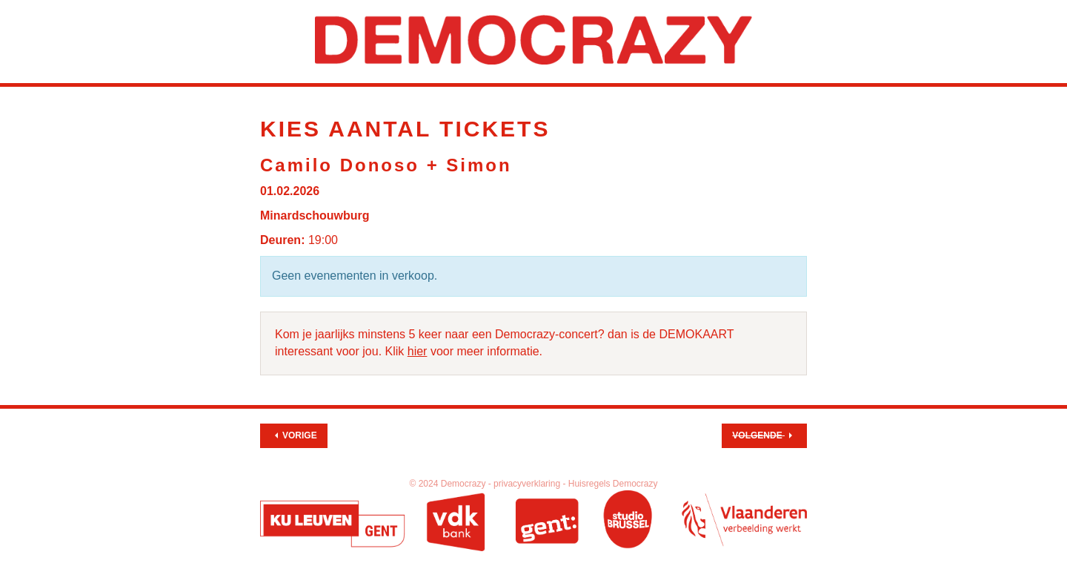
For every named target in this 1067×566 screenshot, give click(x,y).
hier (418, 351)
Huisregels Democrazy (613, 483)
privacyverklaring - (530, 483)
